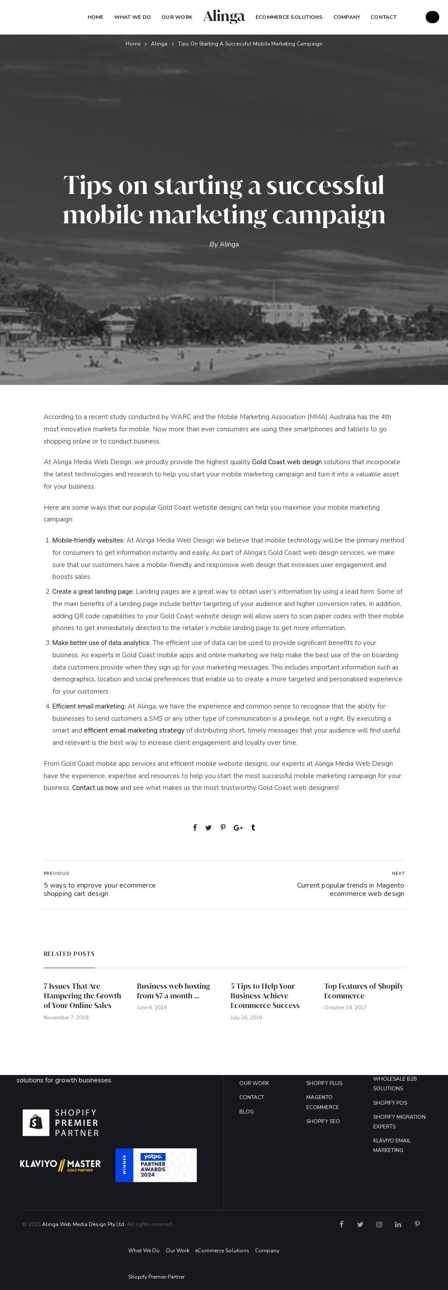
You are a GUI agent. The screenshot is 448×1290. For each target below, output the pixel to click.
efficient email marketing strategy (134, 730)
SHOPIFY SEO (323, 1121)
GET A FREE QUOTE (432, 17)
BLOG (246, 1111)
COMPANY (346, 17)
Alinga (159, 43)
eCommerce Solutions (289, 17)
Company (267, 1250)
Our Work (176, 17)
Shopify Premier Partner (156, 1276)
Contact (383, 17)
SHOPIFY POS (390, 1103)
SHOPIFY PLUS (324, 1083)
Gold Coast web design (287, 462)
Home (96, 17)
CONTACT (251, 1097)
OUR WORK (254, 1083)
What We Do (132, 17)
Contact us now (95, 787)
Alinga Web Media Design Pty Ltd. (84, 1224)
